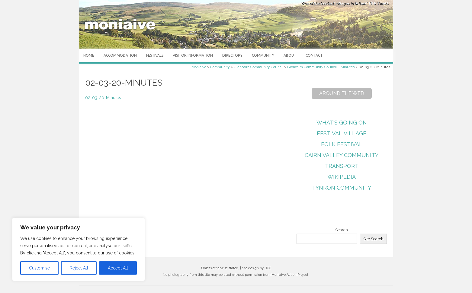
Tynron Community (341, 187)
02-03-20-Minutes (103, 97)
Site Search (373, 238)
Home (88, 55)
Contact (314, 55)
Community (263, 55)
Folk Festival (341, 144)
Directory (232, 55)
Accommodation (120, 55)
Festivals (154, 55)
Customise (39, 268)
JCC (268, 268)
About (290, 55)
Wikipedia (341, 177)
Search (341, 230)
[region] (78, 249)
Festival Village (341, 133)
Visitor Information (193, 55)
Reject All (79, 268)
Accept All (118, 268)
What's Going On (341, 122)
